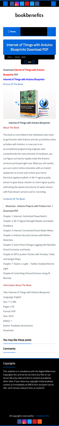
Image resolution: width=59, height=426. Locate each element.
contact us (8, 385)
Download (8, 330)
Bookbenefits (43, 416)
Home (13, 31)
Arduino (17, 57)
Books (24, 57)
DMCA (30, 385)
